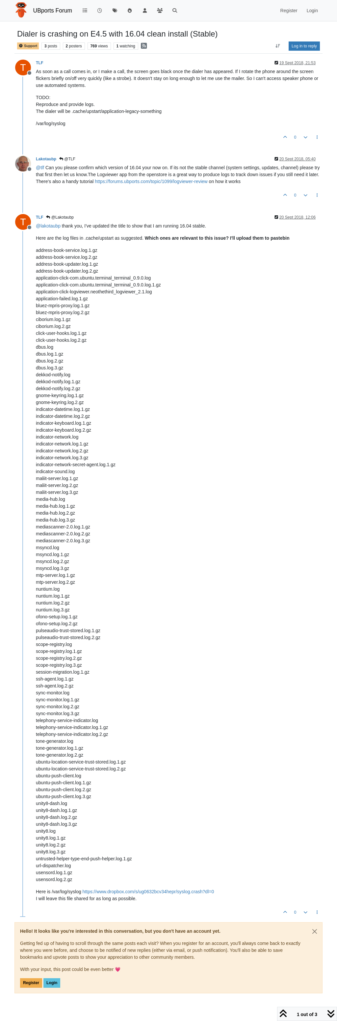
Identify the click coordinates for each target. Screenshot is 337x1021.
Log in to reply (304, 46)
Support (28, 46)
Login (51, 983)
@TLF (67, 159)
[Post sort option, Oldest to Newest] (277, 46)
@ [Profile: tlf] (40, 167)
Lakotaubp (46, 159)
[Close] (314, 931)
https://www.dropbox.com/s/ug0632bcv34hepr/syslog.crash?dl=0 (148, 891)
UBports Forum (52, 10)
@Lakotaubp (60, 217)
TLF (39, 63)
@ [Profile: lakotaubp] (48, 225)
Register (31, 983)
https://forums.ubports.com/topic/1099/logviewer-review (151, 181)
